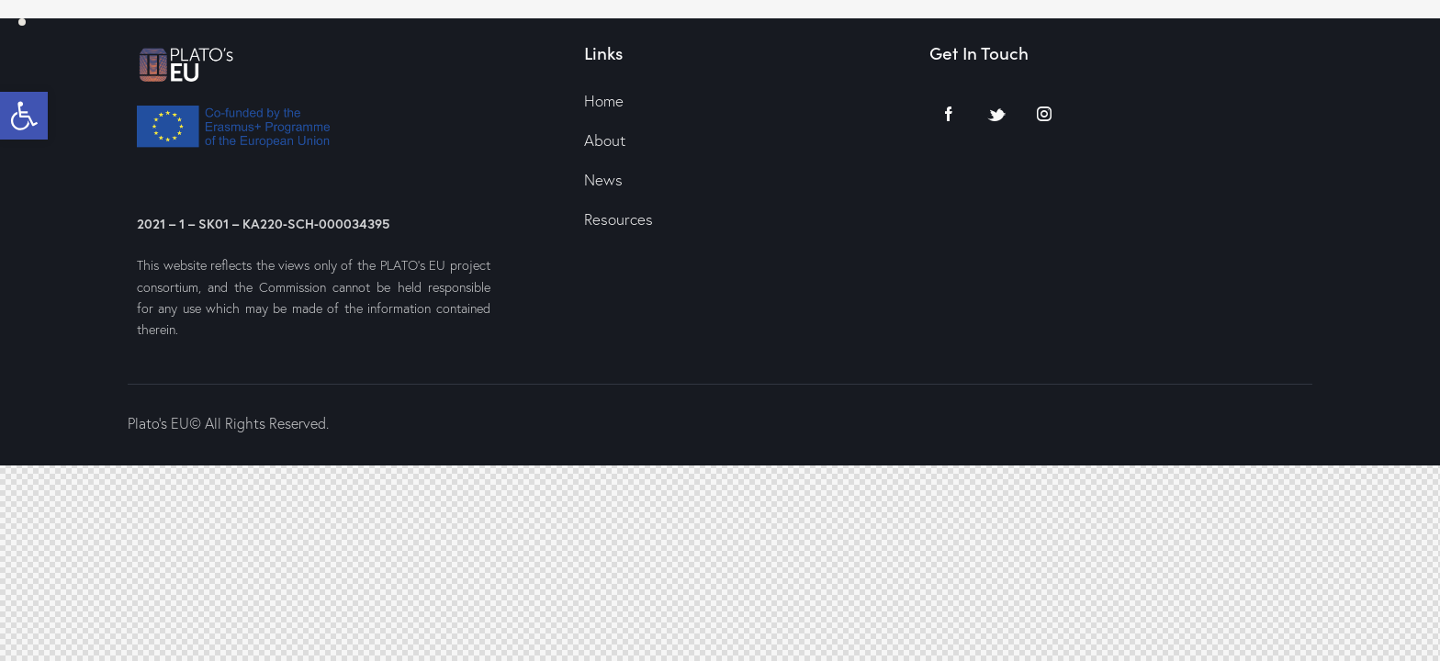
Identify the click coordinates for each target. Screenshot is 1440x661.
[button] (24, 116)
